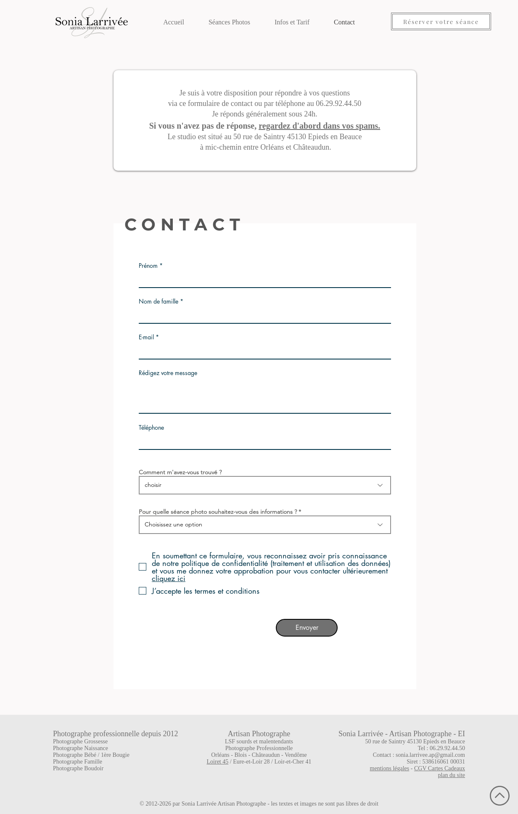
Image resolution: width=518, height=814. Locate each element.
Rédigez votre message (168, 373)
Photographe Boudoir (78, 768)
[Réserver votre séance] (441, 21)
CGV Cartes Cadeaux (439, 768)
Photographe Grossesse (80, 741)
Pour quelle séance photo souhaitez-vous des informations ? (218, 512)
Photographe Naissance (80, 748)
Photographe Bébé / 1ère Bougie (91, 755)
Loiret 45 (218, 761)
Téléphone (151, 428)
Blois (240, 755)
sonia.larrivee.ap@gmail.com (430, 755)
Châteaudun (266, 755)
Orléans (220, 755)
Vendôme (296, 755)
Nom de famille (158, 301)
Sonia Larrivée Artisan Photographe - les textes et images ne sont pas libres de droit (280, 804)
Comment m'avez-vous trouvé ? (180, 472)
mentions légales (390, 768)
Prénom (148, 266)
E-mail (146, 337)
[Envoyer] (307, 628)
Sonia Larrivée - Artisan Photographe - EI (401, 733)
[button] (229, 18)
